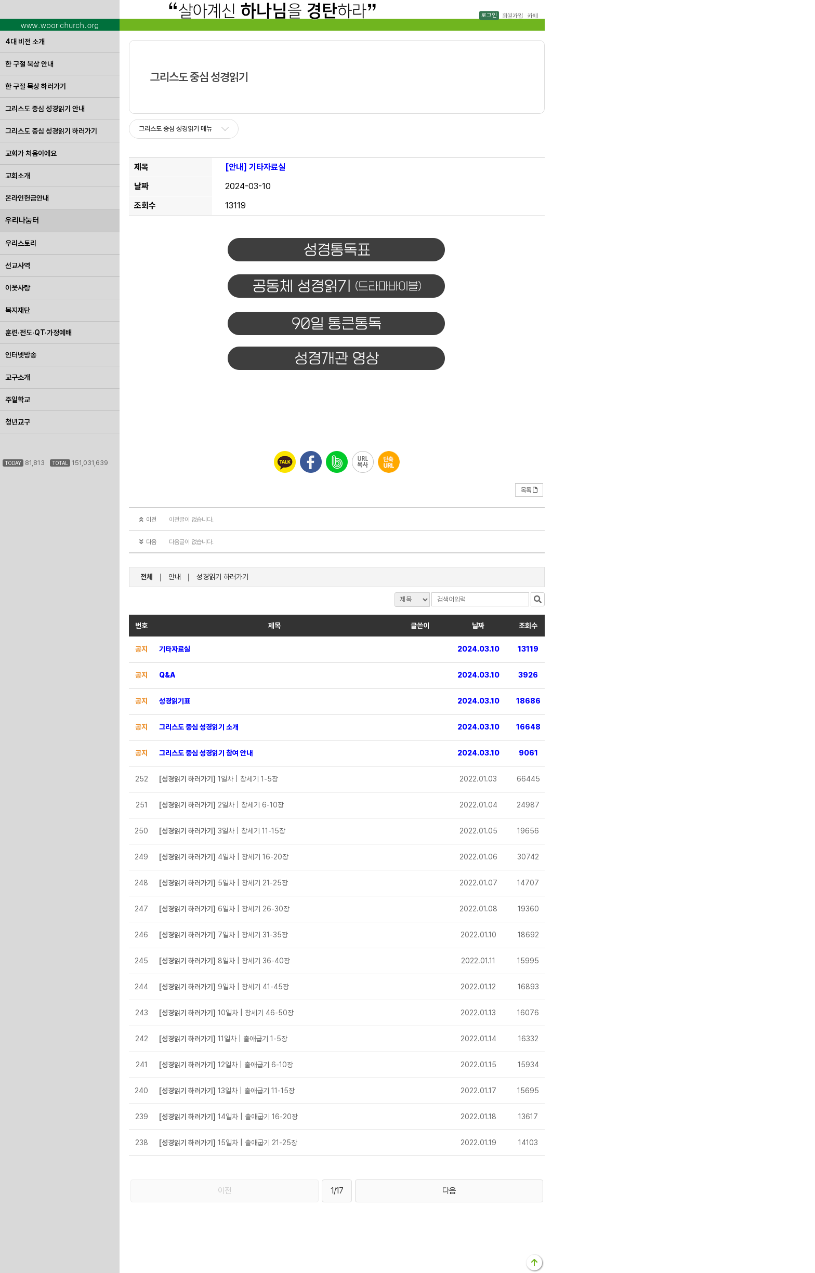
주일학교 (17, 399)
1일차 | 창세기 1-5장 (218, 779)
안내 (174, 577)
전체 (146, 577)
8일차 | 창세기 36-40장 (224, 961)
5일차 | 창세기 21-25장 (223, 883)
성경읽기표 (174, 701)
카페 (532, 15)
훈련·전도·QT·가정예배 (38, 332)
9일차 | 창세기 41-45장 (224, 987)
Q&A (167, 675)
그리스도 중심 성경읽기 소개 (199, 727)
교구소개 (17, 377)
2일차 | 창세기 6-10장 (221, 805)
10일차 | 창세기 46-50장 (226, 1013)
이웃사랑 (17, 288)
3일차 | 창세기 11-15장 (222, 831)
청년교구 (17, 422)
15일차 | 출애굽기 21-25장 (228, 1142)
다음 (449, 1191)
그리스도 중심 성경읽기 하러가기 (51, 131)
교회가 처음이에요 (31, 153)
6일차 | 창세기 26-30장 (224, 909)
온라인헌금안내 (27, 198)
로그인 (489, 15)
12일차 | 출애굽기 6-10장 (226, 1064)
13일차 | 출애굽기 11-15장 (227, 1090)
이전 (224, 1191)
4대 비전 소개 (25, 41)
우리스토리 (20, 243)
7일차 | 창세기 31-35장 (223, 935)
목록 (529, 490)
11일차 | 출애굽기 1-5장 (223, 1039)
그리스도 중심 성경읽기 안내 (45, 108)
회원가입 (512, 15)
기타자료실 (174, 649)
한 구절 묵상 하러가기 (35, 86)
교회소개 (17, 175)
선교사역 (17, 265)
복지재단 (17, 310)
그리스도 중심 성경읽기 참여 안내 (206, 753)
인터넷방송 (20, 355)
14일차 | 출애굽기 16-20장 (228, 1116)
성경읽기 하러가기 (222, 577)
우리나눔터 (22, 220)
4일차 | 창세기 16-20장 (223, 857)
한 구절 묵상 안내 (29, 64)
